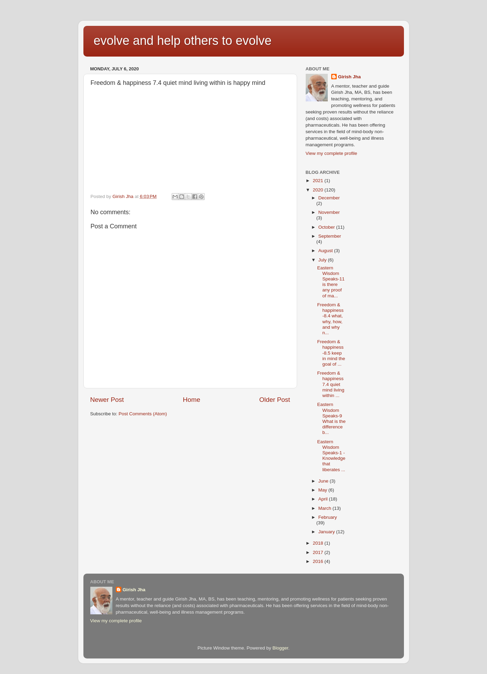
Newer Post (107, 399)
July (323, 259)
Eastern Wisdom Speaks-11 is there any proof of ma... (331, 281)
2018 (318, 543)
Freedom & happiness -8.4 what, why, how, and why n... (330, 318)
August (326, 250)
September (329, 236)
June (324, 481)
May (323, 490)
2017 (318, 552)
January (327, 531)
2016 (318, 561)
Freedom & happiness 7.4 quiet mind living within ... (330, 384)
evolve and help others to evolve (183, 40)
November (329, 212)
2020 (318, 189)
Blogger (280, 648)
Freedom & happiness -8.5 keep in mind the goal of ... (331, 353)
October (327, 227)
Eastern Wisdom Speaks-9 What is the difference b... (331, 418)
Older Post (274, 399)
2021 (318, 180)
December (329, 197)
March (325, 508)
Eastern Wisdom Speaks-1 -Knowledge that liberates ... (331, 455)
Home (191, 399)
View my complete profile (331, 153)
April (323, 499)
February (327, 517)
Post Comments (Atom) (143, 413)
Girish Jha (349, 76)
